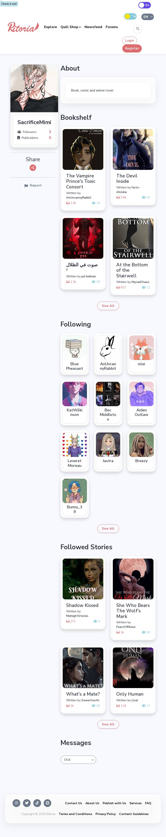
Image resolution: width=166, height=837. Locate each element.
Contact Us (73, 803)
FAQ (148, 803)
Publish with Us (114, 803)
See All (108, 305)
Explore (50, 27)
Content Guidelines (133, 814)
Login (129, 40)
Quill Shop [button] (69, 27)
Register (132, 48)
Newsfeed (93, 27)
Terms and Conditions (75, 814)
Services (135, 803)
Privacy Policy (106, 814)
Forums (112, 27)
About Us (92, 803)
